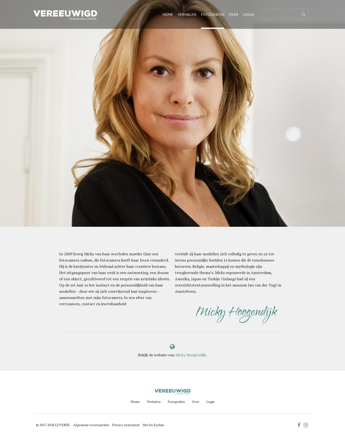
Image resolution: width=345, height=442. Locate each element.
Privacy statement (126, 425)
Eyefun (159, 425)
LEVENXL (62, 425)
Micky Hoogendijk (190, 355)
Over (233, 14)
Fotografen (212, 14)
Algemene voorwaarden (91, 425)
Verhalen (187, 14)
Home (167, 14)
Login (248, 14)
